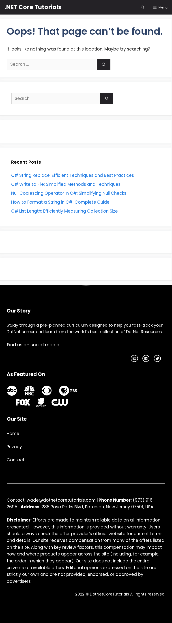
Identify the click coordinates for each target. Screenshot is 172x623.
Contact (16, 460)
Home (13, 434)
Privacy (14, 447)
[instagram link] (134, 358)
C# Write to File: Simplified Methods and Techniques (65, 184)
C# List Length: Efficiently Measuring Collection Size (64, 211)
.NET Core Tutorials (32, 7)
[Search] (103, 64)
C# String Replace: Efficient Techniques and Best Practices (72, 175)
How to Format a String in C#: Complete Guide (60, 202)
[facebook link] (145, 358)
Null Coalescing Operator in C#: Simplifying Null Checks (68, 193)
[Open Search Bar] (142, 7)
